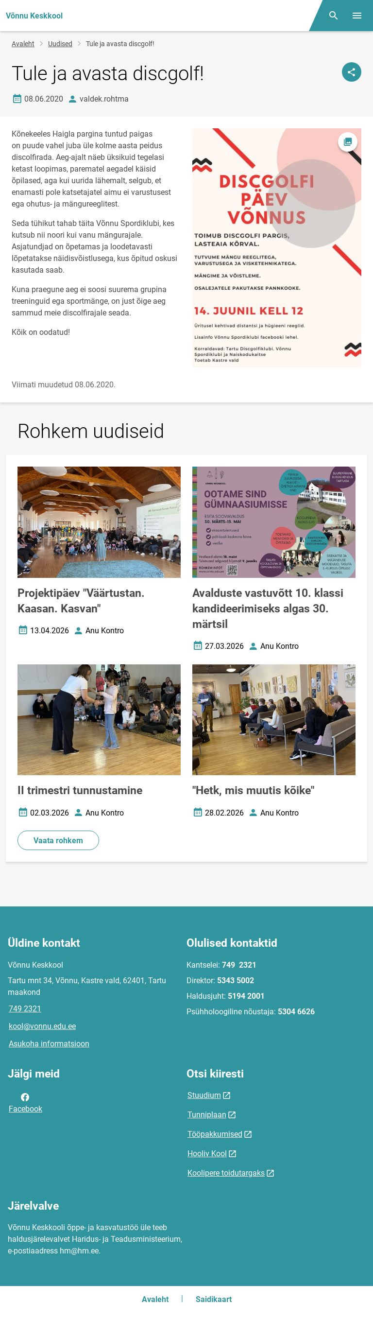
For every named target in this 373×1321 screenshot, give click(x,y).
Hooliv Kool (207, 1153)
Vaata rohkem (58, 840)
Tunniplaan (206, 1114)
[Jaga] (351, 72)
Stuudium (204, 1095)
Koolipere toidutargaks (226, 1173)
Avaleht (23, 44)
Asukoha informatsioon (49, 1043)
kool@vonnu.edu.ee (42, 1026)
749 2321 (25, 1008)
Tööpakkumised (214, 1134)
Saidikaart (214, 1299)
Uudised (60, 44)
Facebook (25, 1102)
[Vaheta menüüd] (357, 15)
